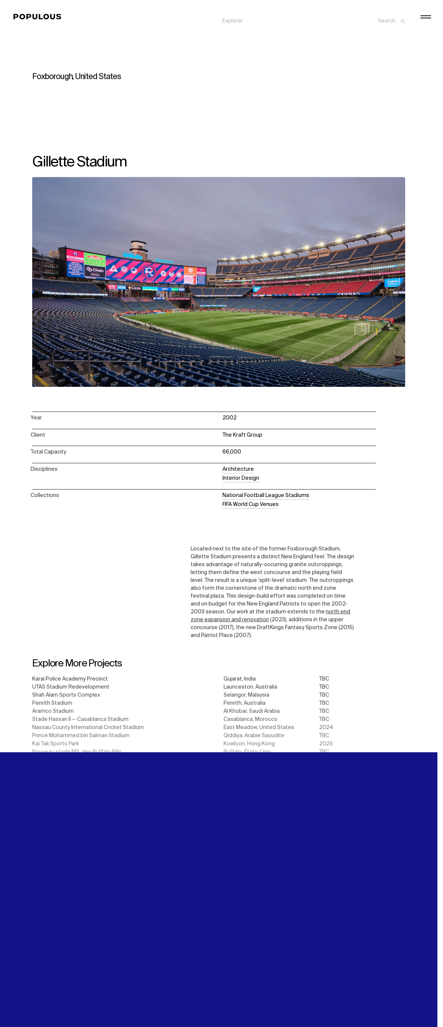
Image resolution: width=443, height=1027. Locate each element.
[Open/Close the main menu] (426, 16)
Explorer (232, 15)
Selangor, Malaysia (246, 698)
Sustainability (334, 15)
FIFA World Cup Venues (250, 504)
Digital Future (334, 23)
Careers (328, 31)
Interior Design (240, 478)
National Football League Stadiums (265, 495)
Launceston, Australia (250, 690)
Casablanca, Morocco (250, 723)
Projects (233, 23)
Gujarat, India (240, 681)
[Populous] (40, 17)
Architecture (238, 469)
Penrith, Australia (245, 706)
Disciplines (235, 31)
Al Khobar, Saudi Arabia (252, 714)
